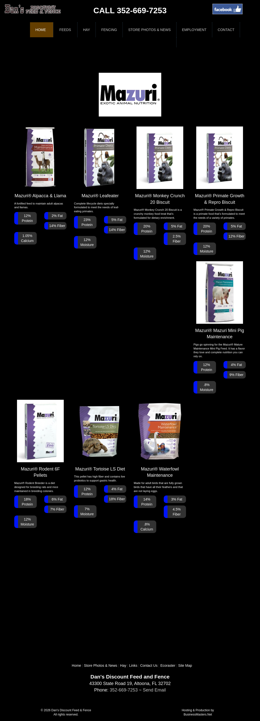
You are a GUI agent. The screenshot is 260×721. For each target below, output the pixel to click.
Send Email (154, 690)
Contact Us (149, 666)
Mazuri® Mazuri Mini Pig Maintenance (219, 300)
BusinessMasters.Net (198, 714)
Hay (123, 666)
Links (133, 666)
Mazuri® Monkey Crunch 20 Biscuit (159, 165)
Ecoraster (167, 666)
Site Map (185, 666)
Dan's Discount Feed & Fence (71, 710)
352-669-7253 (124, 690)
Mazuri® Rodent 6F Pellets (40, 439)
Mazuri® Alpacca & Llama (40, 162)
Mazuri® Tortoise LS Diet (100, 436)
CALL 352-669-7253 (130, 10)
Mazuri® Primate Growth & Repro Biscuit (219, 165)
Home (41, 30)
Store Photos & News (100, 666)
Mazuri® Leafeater (100, 162)
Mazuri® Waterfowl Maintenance (160, 439)
